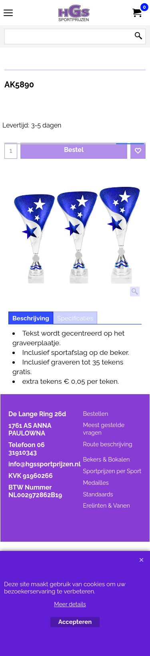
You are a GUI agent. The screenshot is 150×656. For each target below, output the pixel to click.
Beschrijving (30, 318)
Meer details (70, 604)
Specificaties (75, 318)
